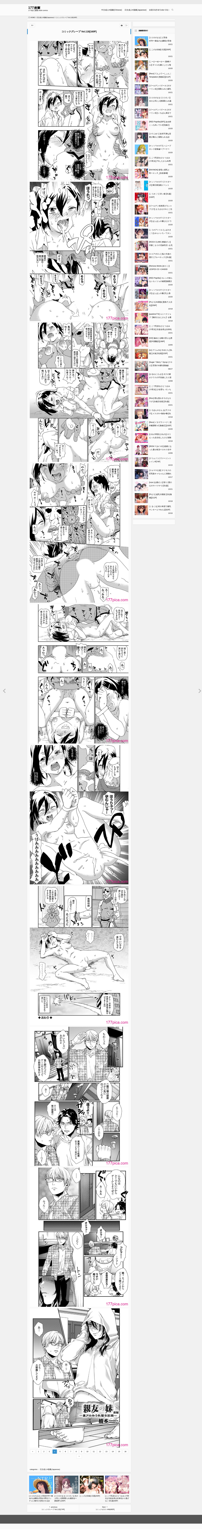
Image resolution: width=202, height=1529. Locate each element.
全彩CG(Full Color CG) (158, 10)
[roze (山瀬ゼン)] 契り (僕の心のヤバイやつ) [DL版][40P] (160, 485)
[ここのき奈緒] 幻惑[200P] (90, 1496)
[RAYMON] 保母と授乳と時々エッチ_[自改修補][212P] (159, 173)
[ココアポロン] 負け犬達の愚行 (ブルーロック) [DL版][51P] (160, 257)
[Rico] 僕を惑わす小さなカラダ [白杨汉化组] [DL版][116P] (160, 401)
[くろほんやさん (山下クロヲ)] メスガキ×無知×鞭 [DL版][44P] (160, 413)
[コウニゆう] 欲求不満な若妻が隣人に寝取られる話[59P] (160, 137)
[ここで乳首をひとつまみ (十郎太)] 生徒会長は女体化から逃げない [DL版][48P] (117, 1498)
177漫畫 (34, 7)
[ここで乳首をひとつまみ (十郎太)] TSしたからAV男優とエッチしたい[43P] (160, 161)
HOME (31, 17)
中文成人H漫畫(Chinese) (111, 10)
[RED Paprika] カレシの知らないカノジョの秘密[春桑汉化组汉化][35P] (160, 281)
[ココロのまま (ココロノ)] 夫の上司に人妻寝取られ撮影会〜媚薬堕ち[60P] (66, 1498)
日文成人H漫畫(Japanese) (136, 10)
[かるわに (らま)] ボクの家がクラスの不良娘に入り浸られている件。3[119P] (160, 377)
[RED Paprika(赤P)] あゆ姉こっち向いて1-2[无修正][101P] (160, 125)
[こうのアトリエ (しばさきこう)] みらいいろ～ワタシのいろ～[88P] (160, 233)
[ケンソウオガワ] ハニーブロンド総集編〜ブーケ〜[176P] (160, 149)
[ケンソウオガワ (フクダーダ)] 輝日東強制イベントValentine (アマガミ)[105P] (160, 185)
